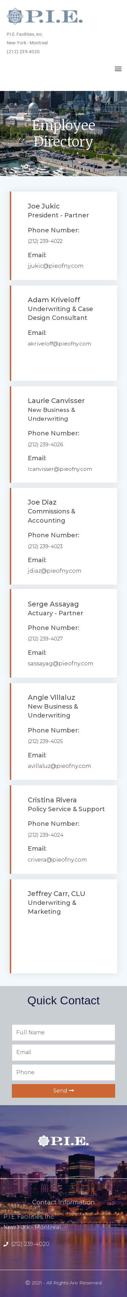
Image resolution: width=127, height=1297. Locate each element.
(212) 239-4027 (45, 638)
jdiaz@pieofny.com (55, 571)
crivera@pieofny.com (57, 859)
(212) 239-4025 (45, 741)
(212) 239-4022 (45, 241)
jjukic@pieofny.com (56, 266)
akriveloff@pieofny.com (59, 343)
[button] (118, 68)
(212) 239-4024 (45, 835)
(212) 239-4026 (45, 444)
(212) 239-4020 (30, 1244)
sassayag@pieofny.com (60, 663)
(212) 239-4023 (45, 546)
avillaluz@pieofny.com (59, 766)
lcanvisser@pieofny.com (60, 469)
